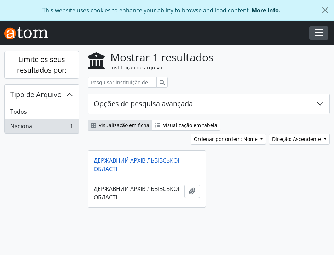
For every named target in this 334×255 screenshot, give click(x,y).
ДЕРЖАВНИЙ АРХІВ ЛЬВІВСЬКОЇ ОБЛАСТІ (136, 165)
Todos (18, 111)
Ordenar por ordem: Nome (226, 139)
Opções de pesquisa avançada (143, 103)
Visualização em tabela (186, 125)
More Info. (266, 10)
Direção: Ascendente (297, 139)
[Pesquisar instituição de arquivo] (122, 82)
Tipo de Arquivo (36, 94)
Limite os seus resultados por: (42, 65)
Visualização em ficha (120, 125)
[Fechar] (325, 10)
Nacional (41, 127)
